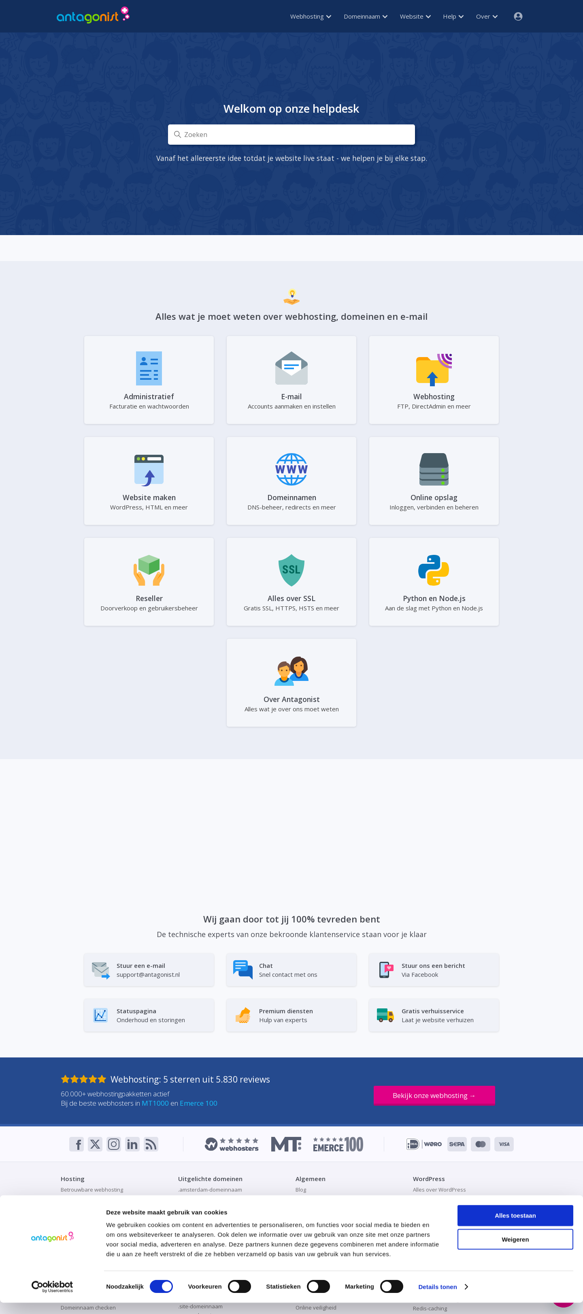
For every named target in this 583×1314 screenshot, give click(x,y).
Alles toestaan (515, 1226)
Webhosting (310, 16)
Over (487, 16)
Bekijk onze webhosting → (434, 1095)
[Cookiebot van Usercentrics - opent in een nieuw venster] (52, 1298)
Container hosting (82, 1198)
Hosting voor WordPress (443, 1198)
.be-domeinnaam (199, 1198)
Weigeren (515, 1250)
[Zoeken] (291, 134)
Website (415, 16)
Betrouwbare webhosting (92, 1189)
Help (453, 16)
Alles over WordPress (439, 1189)
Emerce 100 (198, 1103)
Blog (301, 1189)
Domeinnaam (365, 16)
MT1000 (155, 1103)
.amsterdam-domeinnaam (210, 1189)
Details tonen (437, 1298)
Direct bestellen (315, 1198)
